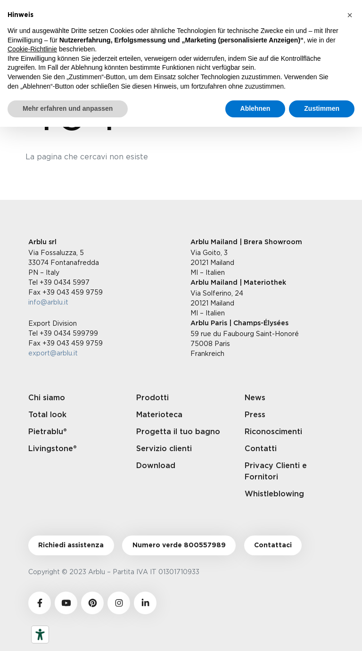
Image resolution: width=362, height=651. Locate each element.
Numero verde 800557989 (179, 545)
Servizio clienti (164, 449)
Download (155, 466)
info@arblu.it (48, 301)
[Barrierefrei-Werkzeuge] (40, 634)
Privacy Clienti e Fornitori (276, 471)
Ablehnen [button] (255, 108)
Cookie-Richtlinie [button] (32, 49)
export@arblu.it (53, 352)
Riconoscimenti (273, 432)
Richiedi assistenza (71, 545)
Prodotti (152, 398)
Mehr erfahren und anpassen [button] (68, 108)
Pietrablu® (47, 432)
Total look (47, 415)
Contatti (261, 449)
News (255, 398)
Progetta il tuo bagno (178, 432)
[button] (349, 15)
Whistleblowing (274, 494)
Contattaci (273, 545)
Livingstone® (52, 449)
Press (255, 415)
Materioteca (159, 415)
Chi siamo (46, 398)
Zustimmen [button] (321, 108)
